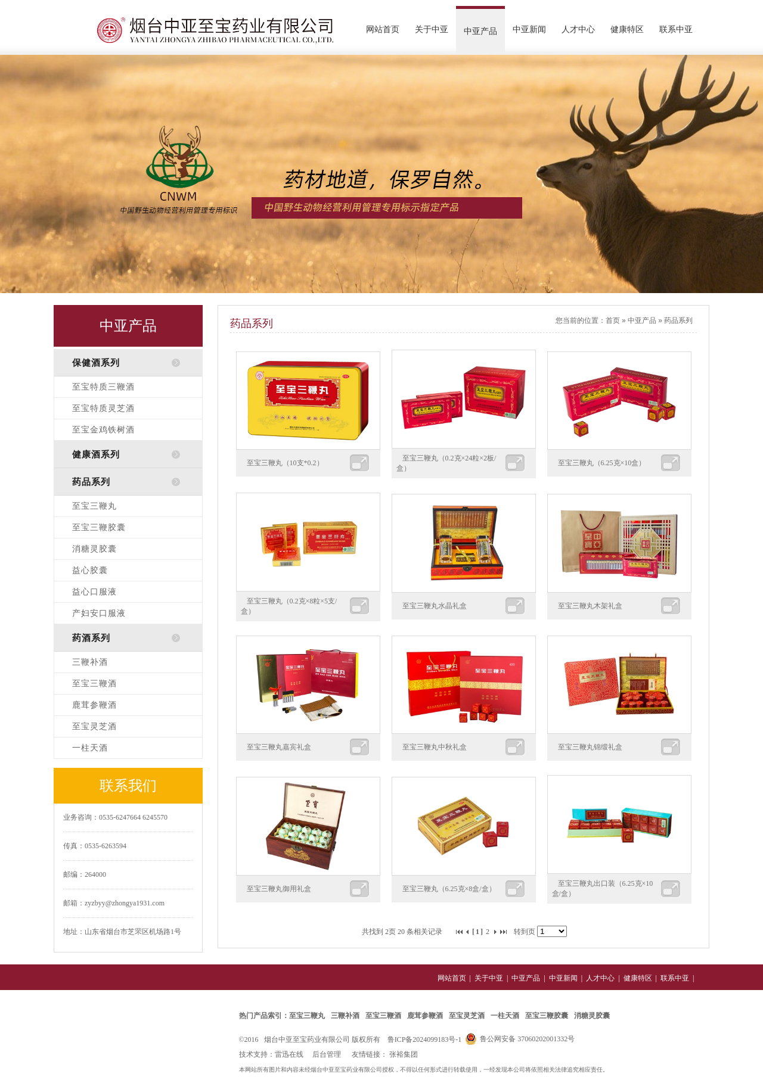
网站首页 (382, 29)
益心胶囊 (90, 570)
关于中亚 (431, 29)
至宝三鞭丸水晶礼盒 (434, 606)
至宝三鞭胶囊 (99, 527)
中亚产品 (480, 31)
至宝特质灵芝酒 (103, 408)
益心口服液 (94, 591)
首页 (613, 320)
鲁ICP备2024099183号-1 (424, 1039)
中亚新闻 (529, 29)
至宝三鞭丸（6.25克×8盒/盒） (449, 889)
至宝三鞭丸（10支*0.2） (285, 463)
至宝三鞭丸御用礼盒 (279, 889)
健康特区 (627, 29)
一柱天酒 (90, 747)
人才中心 (578, 29)
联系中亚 (676, 29)
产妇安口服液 (99, 613)
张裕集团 (403, 1054)
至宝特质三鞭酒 (103, 386)
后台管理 (326, 1054)
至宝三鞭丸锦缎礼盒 (590, 747)
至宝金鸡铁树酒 (103, 429)
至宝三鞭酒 (94, 683)
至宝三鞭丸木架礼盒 (590, 606)
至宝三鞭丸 (94, 506)
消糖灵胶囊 (94, 548)
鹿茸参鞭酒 (94, 705)
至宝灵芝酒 (94, 726)
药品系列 (678, 320)
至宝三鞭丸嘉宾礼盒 (279, 747)
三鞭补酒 (90, 662)
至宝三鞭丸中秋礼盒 (434, 747)
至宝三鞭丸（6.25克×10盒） (602, 463)
